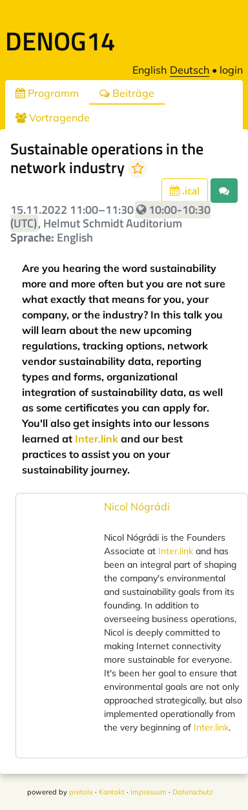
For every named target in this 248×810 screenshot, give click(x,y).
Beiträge (126, 93)
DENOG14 (60, 41)
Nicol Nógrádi (137, 506)
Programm (47, 93)
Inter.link (96, 438)
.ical (185, 190)
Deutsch (189, 69)
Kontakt (112, 791)
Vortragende (53, 117)
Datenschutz (192, 791)
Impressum (148, 791)
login (231, 69)
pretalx (81, 791)
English (149, 69)
